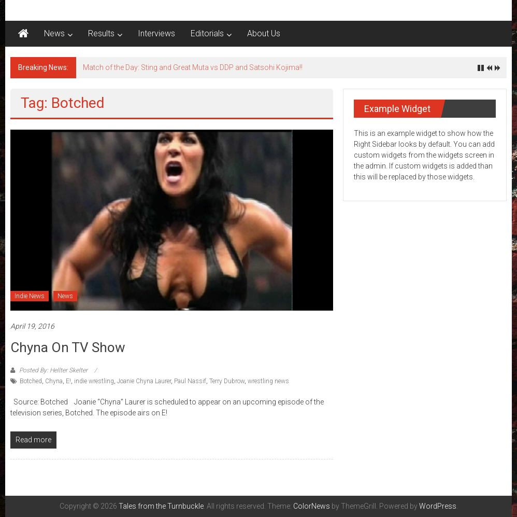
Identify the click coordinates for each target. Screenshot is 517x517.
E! (68, 381)
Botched (31, 381)
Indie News (30, 296)
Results (101, 33)
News (54, 33)
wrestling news (268, 381)
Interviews (156, 33)
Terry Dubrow (227, 381)
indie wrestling (94, 381)
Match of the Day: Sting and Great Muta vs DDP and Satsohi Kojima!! (193, 67)
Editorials (207, 33)
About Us (263, 33)
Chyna (54, 381)
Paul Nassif (190, 381)
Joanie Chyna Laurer (144, 381)
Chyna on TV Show (67, 347)
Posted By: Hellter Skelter (53, 370)
